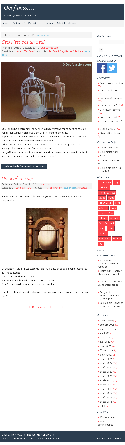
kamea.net (53, 438)
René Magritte (56, 187)
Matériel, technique (66, 23)
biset (113, 208)
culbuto (103, 218)
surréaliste (82, 187)
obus (111, 197)
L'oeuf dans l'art (23, 187)
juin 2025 (105, 333)
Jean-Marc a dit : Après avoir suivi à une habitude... (109, 263)
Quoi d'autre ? (107, 128)
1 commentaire (43, 184)
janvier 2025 (106, 354)
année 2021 (106, 376)
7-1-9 (103, 156)
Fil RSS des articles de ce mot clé (46, 307)
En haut (119, 438)
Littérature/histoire (110, 109)
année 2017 (106, 393)
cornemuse (105, 182)
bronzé (117, 238)
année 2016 (106, 397)
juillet (101, 228)
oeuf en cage (70, 187)
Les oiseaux (47, 23)
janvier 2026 (106, 320)
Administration (105, 438)
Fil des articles (107, 417)
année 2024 (106, 363)
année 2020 (106, 380)
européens (104, 238)
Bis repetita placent (110, 133)
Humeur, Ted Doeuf (25, 51)
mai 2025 (105, 337)
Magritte (64, 51)
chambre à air (106, 213)
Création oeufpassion (111, 83)
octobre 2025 (107, 324)
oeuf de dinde (76, 51)
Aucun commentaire (49, 47)
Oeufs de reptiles (109, 147)
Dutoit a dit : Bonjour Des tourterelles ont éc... (110, 284)
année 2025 (106, 359)
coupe (102, 197)
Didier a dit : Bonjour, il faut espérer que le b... (110, 274)
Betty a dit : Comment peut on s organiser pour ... (108, 295)
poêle (111, 228)
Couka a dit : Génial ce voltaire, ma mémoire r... (110, 305)
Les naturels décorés (111, 98)
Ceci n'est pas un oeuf (23, 42)
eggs (116, 182)
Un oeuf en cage (17, 178)
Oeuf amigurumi (109, 152)
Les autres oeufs (109, 105)
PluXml (18, 438)
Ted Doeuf (54, 51)
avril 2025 (105, 341)
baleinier (103, 208)
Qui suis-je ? (19, 23)
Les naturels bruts (110, 90)
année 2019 (106, 384)
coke (117, 202)
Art (46, 187)
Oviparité (33, 23)
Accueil (6, 23)
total (103, 406)
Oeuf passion (19, 7)
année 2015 (106, 401)
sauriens (103, 233)
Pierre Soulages (107, 192)
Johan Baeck (105, 202)
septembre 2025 (109, 329)
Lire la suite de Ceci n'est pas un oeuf (24, 166)
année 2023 (106, 367)
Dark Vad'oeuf (106, 223)
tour (101, 243)
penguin (114, 218)
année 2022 (106, 371)
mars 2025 (105, 346)
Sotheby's (104, 187)
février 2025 (106, 350)
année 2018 (106, 389)
